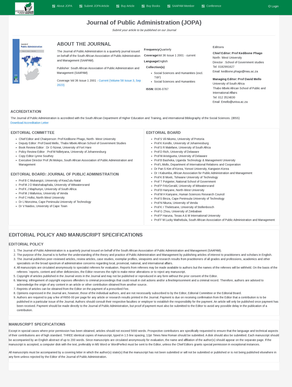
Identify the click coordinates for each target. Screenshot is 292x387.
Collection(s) (155, 67)
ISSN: (150, 89)
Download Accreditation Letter (30, 122)
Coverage (151, 55)
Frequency (151, 49)
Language (151, 61)
